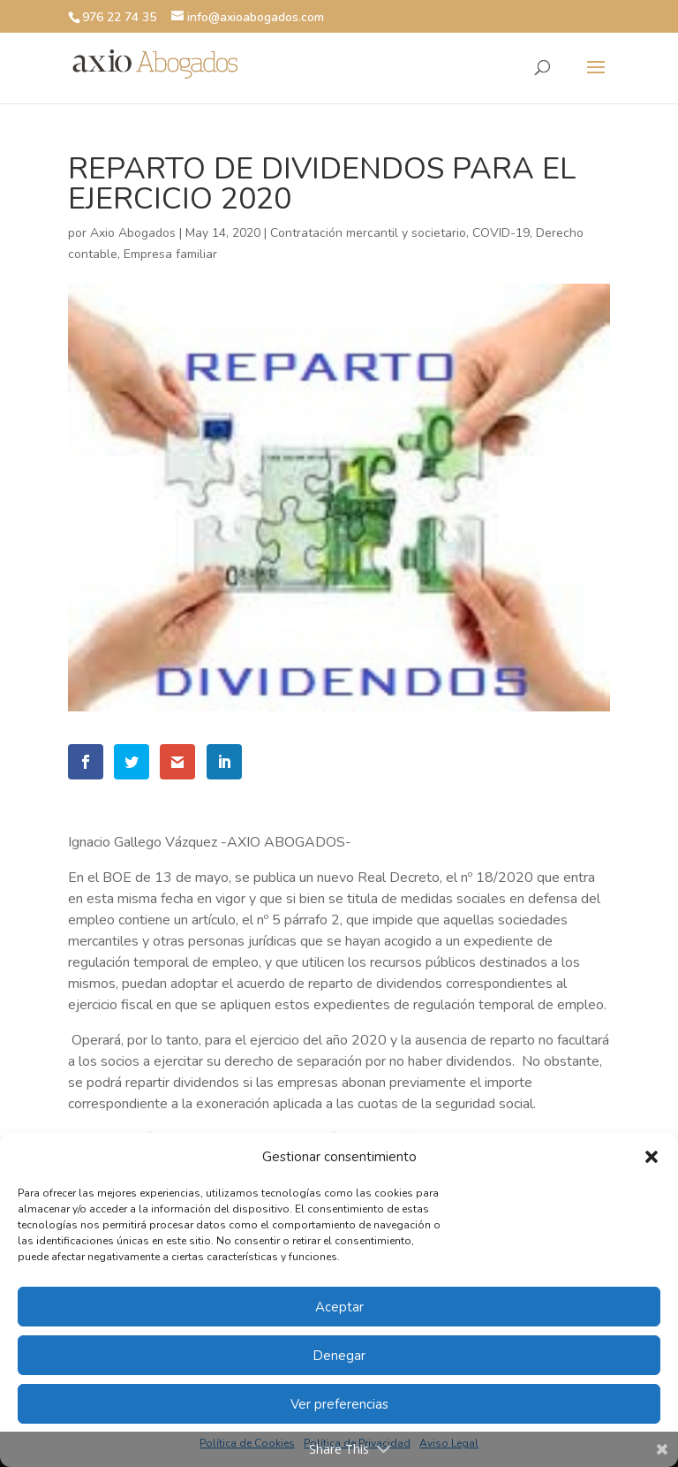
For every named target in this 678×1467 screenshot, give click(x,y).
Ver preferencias (339, 1404)
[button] (651, 1157)
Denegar (339, 1355)
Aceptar (339, 1307)
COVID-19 (501, 232)
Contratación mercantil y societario (368, 232)
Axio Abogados (133, 232)
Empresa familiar (170, 254)
